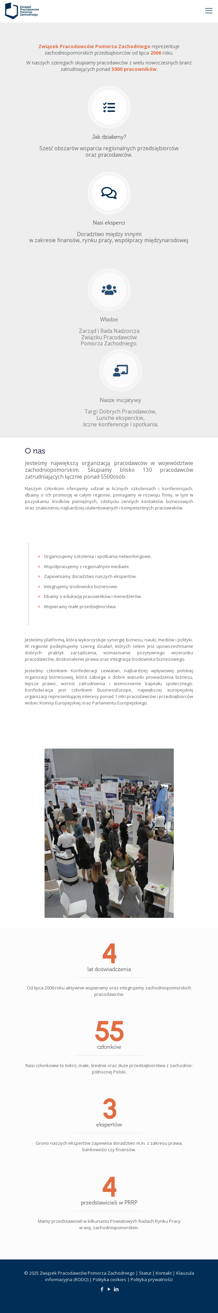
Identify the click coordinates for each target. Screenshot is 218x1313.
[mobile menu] (209, 10)
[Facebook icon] (101, 1289)
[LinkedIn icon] (116, 1289)
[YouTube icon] (109, 1289)
